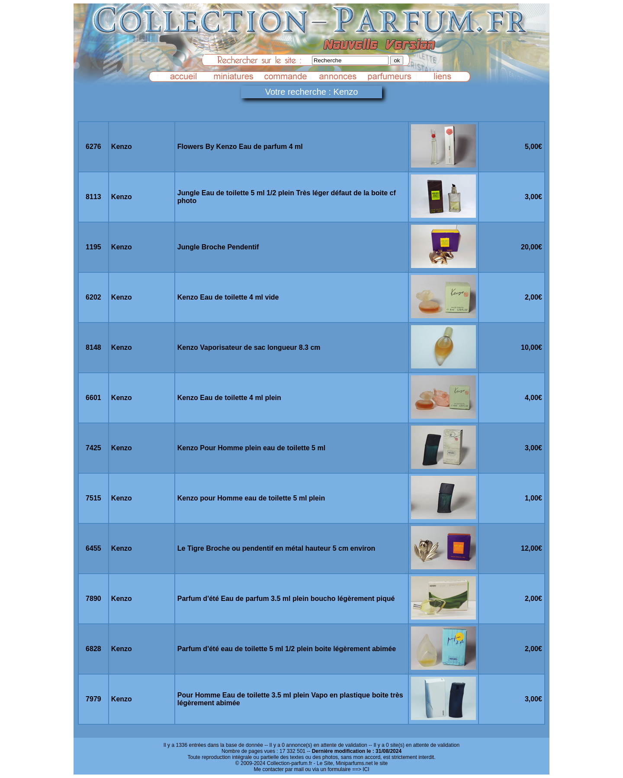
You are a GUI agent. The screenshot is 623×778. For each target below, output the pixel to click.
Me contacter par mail (278, 769)
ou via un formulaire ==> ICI (337, 769)
